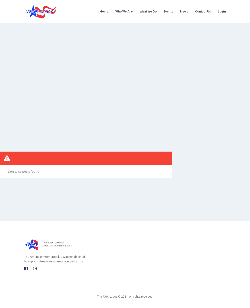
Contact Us (203, 11)
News (184, 11)
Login (222, 11)
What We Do (148, 11)
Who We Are (124, 11)
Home (104, 11)
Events (168, 11)
